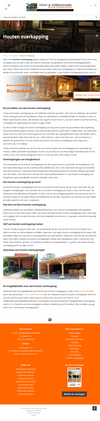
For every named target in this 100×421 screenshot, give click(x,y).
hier (11, 304)
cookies (34, 415)
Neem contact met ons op (25, 354)
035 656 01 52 (27, 347)
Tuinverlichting (74, 355)
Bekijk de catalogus (74, 394)
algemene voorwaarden (33, 410)
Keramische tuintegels (74, 339)
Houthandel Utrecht (25, 375)
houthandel (84, 291)
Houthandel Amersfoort (26, 381)
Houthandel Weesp (26, 388)
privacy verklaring (34, 413)
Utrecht (27, 294)
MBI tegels (74, 348)
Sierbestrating (74, 333)
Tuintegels (74, 336)
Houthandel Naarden (25, 391)
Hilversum (38, 294)
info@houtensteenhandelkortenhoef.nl (26, 351)
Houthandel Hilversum (25, 372)
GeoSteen (74, 351)
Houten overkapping (74, 358)
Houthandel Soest (25, 384)
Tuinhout (74, 342)
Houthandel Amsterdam (25, 369)
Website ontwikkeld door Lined (50, 420)
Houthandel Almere (25, 378)
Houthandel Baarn (25, 394)
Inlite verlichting (74, 345)
